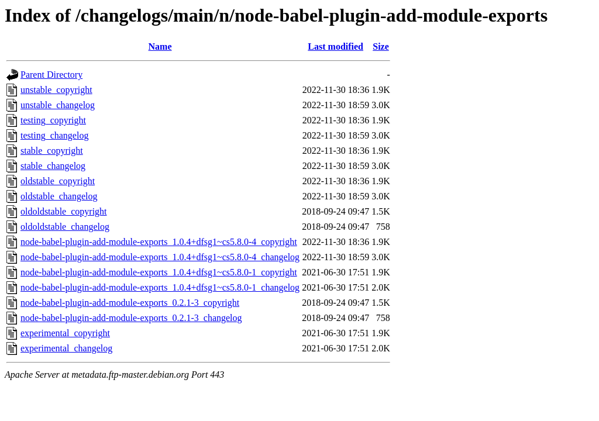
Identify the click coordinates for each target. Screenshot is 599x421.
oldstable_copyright (57, 181)
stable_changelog (52, 166)
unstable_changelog (57, 105)
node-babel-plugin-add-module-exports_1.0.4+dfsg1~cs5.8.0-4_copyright (158, 242)
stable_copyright (51, 151)
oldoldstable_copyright (63, 211)
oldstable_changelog (59, 196)
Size (381, 46)
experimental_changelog (66, 348)
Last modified (335, 46)
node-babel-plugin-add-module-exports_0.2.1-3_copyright (129, 303)
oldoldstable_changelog (64, 227)
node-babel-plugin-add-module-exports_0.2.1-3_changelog (131, 318)
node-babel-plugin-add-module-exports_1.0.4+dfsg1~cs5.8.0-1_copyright (158, 272)
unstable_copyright (56, 90)
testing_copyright (53, 120)
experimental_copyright (65, 333)
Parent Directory (51, 75)
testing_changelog (54, 135)
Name (160, 46)
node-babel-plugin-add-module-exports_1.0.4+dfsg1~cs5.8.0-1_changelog (160, 287)
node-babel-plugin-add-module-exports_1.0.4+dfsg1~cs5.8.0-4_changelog (160, 257)
